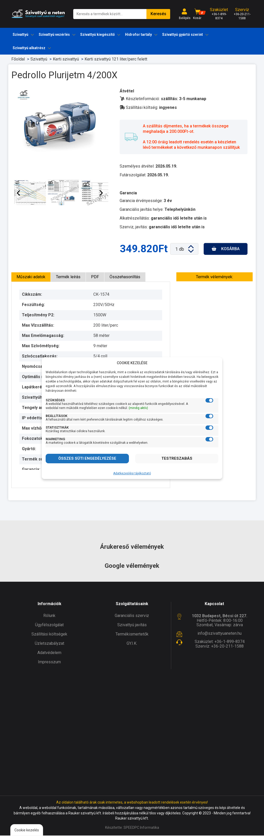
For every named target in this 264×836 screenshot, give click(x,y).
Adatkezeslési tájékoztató (132, 473)
